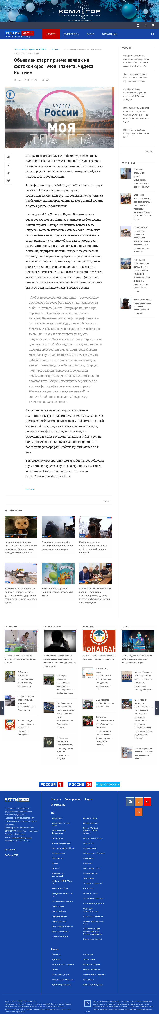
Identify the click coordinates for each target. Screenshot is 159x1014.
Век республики (59, 911)
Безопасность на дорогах (94, 974)
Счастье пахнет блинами (93, 853)
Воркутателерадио (60, 931)
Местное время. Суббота (63, 848)
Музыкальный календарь (63, 979)
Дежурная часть (90, 818)
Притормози (57, 858)
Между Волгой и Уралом (63, 964)
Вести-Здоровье (59, 921)
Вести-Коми (57, 818)
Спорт (125, 626)
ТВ (52, 813)
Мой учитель (88, 843)
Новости (51, 34)
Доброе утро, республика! (58, 874)
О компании (109, 34)
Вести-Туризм (58, 906)
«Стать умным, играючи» (93, 903)
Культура (30, 489)
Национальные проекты (62, 901)
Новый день (88, 954)
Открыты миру (89, 848)
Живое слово (89, 959)
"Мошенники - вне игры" (93, 898)
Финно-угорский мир (61, 843)
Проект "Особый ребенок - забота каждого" (90, 830)
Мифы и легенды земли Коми (93, 922)
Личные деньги (58, 853)
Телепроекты (71, 34)
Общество (11, 626)
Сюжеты (55, 868)
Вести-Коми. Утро (60, 888)
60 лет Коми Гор (90, 873)
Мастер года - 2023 (91, 868)
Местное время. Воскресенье (59, 831)
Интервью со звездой (92, 939)
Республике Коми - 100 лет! (62, 894)
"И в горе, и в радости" (93, 883)
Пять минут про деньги (93, 985)
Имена (55, 863)
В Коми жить (88, 888)
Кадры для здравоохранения (90, 909)
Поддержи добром (91, 964)
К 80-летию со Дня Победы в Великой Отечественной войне (92, 931)
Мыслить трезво (90, 893)
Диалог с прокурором (61, 985)
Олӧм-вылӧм (89, 858)
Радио (91, 34)
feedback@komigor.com (21, 837)
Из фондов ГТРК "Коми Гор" (62, 882)
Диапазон (56, 959)
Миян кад (56, 954)
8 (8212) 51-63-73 (21, 841)
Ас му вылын (57, 838)
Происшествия (53, 626)
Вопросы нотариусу (91, 969)
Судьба (55, 969)
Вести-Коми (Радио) (60, 974)
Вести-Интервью (59, 916)
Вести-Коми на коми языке (61, 824)
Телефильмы (88, 878)
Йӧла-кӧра (87, 863)
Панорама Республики (93, 838)
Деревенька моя (90, 823)
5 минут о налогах (60, 936)
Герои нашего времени (93, 916)
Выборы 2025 (11, 855)
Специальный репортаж (62, 926)
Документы (10, 849)
